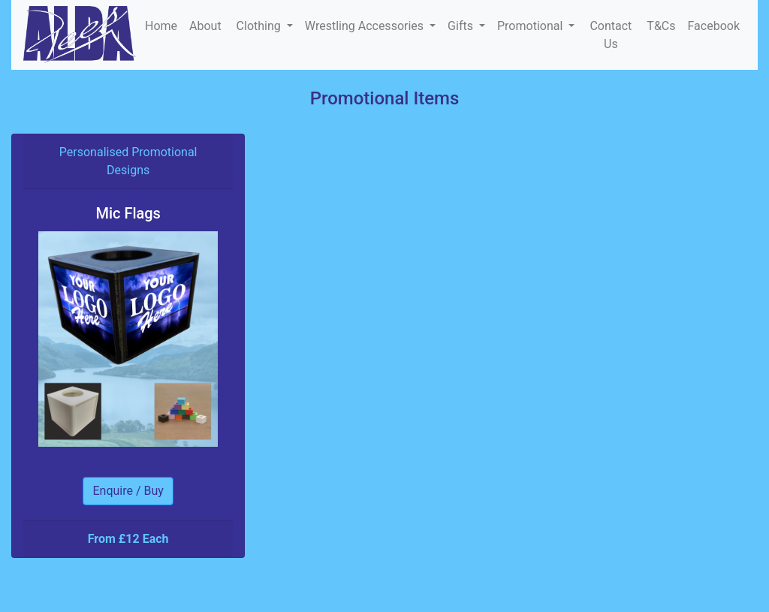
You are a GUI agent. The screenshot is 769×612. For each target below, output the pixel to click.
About (207, 26)
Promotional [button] (531, 26)
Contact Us (611, 35)
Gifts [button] (462, 26)
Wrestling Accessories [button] (366, 26)
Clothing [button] (260, 26)
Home (161, 26)
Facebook (714, 26)
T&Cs (661, 26)
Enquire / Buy (127, 491)
